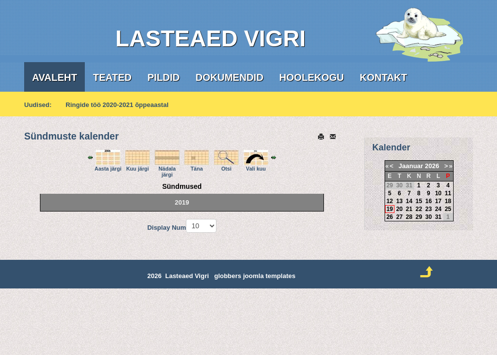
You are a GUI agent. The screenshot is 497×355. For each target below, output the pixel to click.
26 (390, 216)
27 (399, 216)
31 (438, 216)
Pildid (163, 77)
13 (399, 201)
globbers (227, 276)
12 (390, 201)
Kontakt (383, 77)
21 (409, 209)
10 (438, 193)
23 (428, 209)
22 (419, 209)
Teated (112, 77)
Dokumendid (230, 77)
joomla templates (269, 276)
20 (399, 209)
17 (438, 201)
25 (448, 209)
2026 (432, 166)
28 (409, 216)
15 (419, 201)
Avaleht (54, 77)
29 (419, 216)
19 (390, 209)
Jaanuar (410, 166)
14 (409, 201)
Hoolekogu (311, 77)
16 (428, 201)
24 (438, 209)
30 (428, 216)
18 (448, 201)
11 (448, 193)
